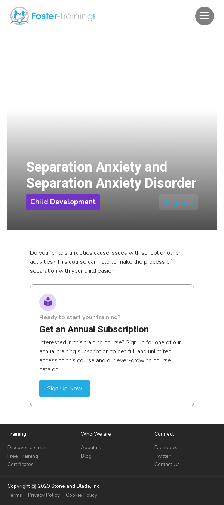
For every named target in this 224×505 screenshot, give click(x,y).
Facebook (165, 447)
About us (91, 447)
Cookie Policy (81, 495)
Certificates (20, 464)
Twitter (162, 456)
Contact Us (167, 464)
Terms (14, 495)
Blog (86, 456)
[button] (204, 16)
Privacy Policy (44, 495)
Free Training (22, 456)
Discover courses (27, 447)
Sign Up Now (64, 388)
